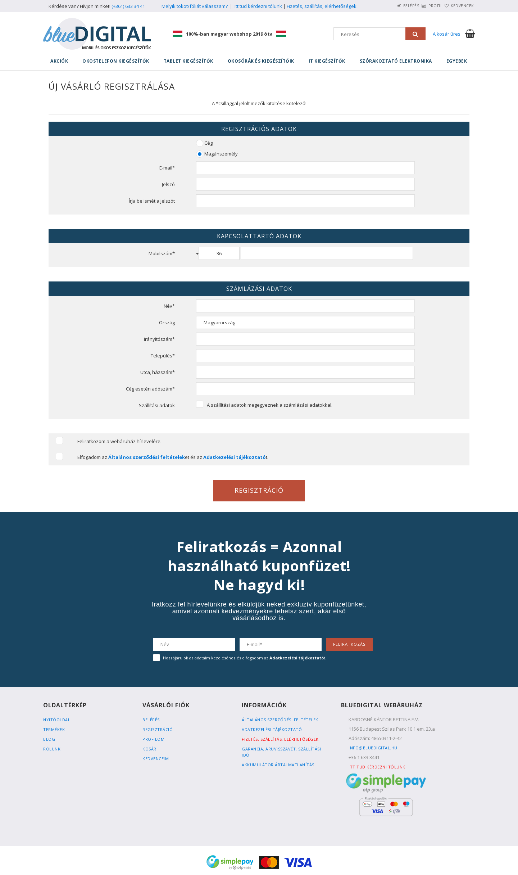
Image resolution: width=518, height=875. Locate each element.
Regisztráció (157, 729)
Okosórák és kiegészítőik (261, 61)
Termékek (54, 729)
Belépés (390, 5)
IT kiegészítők (327, 61)
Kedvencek (458, 5)
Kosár (149, 749)
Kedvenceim (155, 758)
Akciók (59, 61)
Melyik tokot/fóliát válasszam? (195, 6)
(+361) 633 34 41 (128, 6)
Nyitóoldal (56, 719)
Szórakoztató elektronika (396, 61)
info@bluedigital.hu (373, 747)
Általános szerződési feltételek (280, 719)
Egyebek (456, 61)
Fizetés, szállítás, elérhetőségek (321, 6)
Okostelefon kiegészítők (115, 61)
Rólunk (51, 749)
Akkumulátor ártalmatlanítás (278, 764)
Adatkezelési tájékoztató (272, 729)
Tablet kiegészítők (188, 61)
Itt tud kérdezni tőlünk (258, 6)
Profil (423, 5)
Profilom (153, 739)
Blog (49, 739)
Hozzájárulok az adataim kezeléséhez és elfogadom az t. (244, 657)
